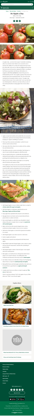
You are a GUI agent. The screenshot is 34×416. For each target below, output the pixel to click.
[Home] (7, 11)
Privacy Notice (8, 406)
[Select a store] (17, 7)
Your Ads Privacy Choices (16, 406)
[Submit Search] (31, 4)
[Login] (30, 1)
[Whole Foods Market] (5, 1)
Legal (13, 410)
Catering (4, 371)
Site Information (26, 408)
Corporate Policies (18, 410)
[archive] (19, 11)
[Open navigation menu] (1, 1)
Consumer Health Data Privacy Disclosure (11, 408)
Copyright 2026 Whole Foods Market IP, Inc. (17, 403)
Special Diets (5, 378)
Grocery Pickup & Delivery (8, 364)
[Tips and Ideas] (13, 11)
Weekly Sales (5, 369)
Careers (4, 383)
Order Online (5, 380)
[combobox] (15, 4)
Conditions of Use (24, 406)
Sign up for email (17, 392)
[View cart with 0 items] (33, 1)
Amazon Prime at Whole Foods (9, 373)
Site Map (21, 408)
